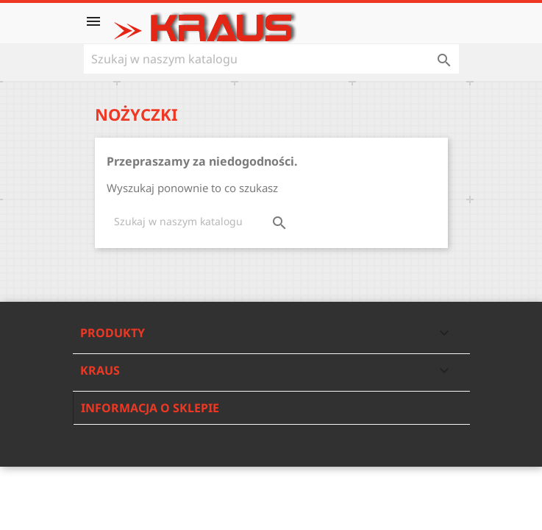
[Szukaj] (271, 59)
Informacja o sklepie (150, 408)
